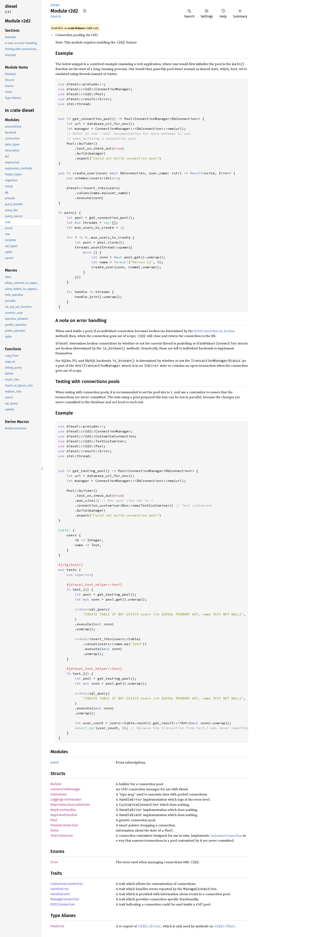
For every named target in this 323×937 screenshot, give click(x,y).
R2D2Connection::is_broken (214, 331)
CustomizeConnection (226, 835)
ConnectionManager (65, 789)
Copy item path (84, 10)
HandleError (59, 889)
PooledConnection (64, 825)
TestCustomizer (61, 835)
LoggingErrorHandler (65, 799)
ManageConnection (64, 899)
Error (54, 862)
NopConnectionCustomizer (70, 805)
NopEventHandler (63, 815)
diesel (55, 5)
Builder (56, 784)
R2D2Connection (62, 904)
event (54, 762)
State (54, 830)
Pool (53, 820)
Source (55, 16)
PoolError (57, 926)
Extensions (58, 794)
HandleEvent (60, 894)
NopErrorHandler (63, 810)
